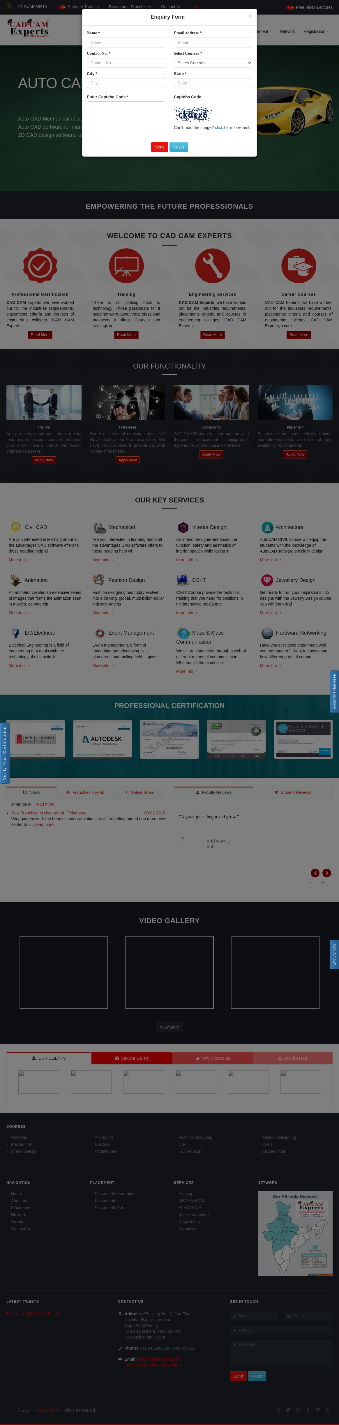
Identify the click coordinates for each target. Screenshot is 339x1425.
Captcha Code (187, 97)
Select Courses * (188, 53)
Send (160, 147)
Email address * (188, 33)
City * (92, 73)
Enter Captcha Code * (107, 97)
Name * (93, 33)
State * (180, 73)
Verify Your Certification (4, 753)
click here (223, 127)
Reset (178, 147)
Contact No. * (99, 53)
